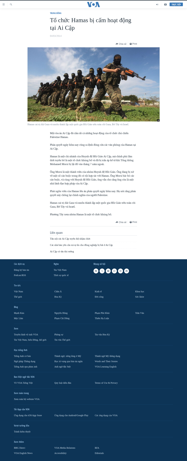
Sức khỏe (139, 296)
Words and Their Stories (106, 361)
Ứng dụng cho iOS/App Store (28, 415)
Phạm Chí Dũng (61, 318)
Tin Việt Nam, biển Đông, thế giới (30, 339)
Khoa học (139, 291)
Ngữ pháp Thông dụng (24, 361)
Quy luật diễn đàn (62, 382)
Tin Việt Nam (60, 270)
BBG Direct (19, 447)
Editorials (99, 453)
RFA (97, 447)
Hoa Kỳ (58, 296)
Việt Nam (18, 291)
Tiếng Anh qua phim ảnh (25, 366)
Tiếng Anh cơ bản (22, 356)
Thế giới (18, 296)
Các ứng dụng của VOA (106, 415)
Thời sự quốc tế (61, 275)
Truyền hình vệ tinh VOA (26, 334)
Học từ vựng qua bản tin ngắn (68, 361)
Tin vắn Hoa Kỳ (102, 334)
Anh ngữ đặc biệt (62, 366)
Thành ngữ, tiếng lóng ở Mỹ (67, 356)
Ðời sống (99, 296)
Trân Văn (139, 313)
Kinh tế (98, 291)
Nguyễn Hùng (61, 313)
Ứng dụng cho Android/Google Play (71, 415)
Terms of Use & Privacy (106, 382)
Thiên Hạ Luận (102, 318)
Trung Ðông (55, 13)
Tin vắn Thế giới (62, 339)
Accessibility (60, 453)
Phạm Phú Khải (102, 313)
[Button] (121, 44)
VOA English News (23, 453)
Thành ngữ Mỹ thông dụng (107, 356)
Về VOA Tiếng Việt (23, 382)
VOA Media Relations (64, 447)
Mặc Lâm (18, 318)
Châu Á (58, 291)
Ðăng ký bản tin (21, 270)
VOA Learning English (105, 366)
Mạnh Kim (19, 313)
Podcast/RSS (20, 275)
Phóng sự (58, 334)
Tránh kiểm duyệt (22, 431)
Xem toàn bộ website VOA (27, 399)
